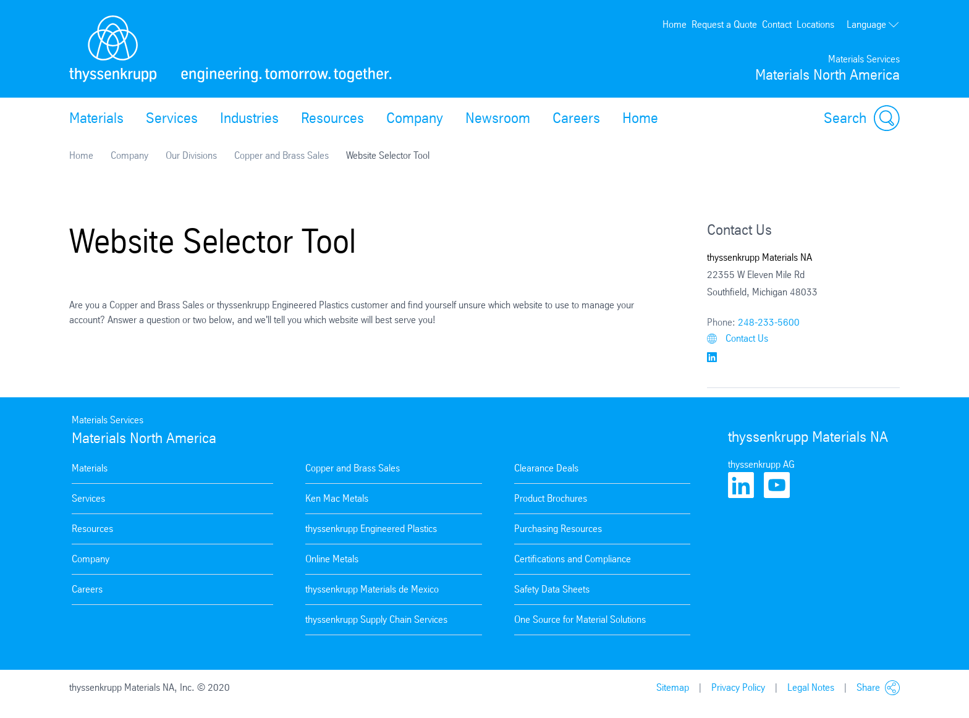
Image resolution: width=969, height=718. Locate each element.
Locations (815, 24)
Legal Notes (810, 687)
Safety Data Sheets (552, 589)
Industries (249, 118)
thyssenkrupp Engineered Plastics (371, 528)
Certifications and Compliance (572, 559)
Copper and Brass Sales (281, 155)
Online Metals (331, 559)
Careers (576, 118)
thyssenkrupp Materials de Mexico (372, 589)
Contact (777, 24)
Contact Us (737, 338)
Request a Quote (724, 24)
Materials (96, 118)
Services (172, 118)
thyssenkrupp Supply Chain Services (376, 619)
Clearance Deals (546, 468)
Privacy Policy (738, 687)
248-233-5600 (769, 322)
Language (873, 24)
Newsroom (497, 118)
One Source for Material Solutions (580, 619)
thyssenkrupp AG (761, 464)
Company (414, 118)
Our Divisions (191, 155)
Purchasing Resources (558, 528)
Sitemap (672, 687)
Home (674, 24)
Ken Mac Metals (336, 498)
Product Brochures (550, 498)
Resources (332, 118)
